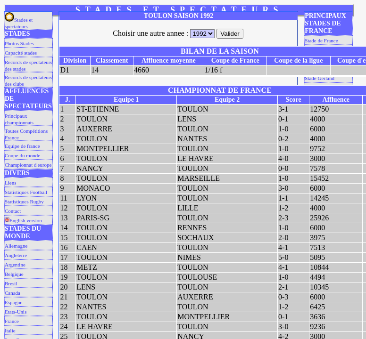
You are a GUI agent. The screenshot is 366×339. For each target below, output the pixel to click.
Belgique (14, 274)
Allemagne (16, 246)
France (12, 321)
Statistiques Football (26, 192)
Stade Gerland (319, 78)
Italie (10, 330)
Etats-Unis (15, 312)
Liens (10, 183)
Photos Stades (19, 43)
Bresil (11, 283)
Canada (12, 293)
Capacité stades (21, 53)
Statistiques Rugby (24, 201)
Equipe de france (22, 146)
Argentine (15, 264)
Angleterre (16, 255)
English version (23, 220)
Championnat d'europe (28, 165)
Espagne (13, 302)
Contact (13, 211)
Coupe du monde (22, 155)
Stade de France (321, 40)
